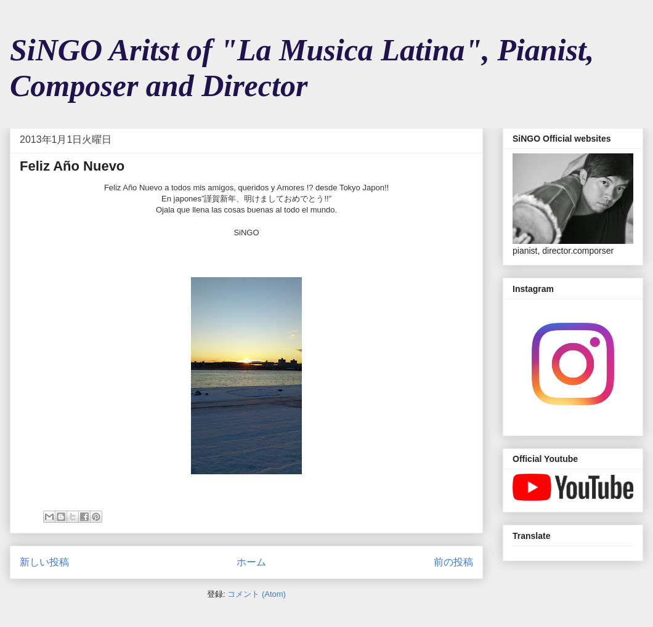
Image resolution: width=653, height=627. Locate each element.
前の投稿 (453, 562)
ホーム (251, 562)
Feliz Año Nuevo (72, 166)
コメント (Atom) (256, 594)
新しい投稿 (44, 562)
